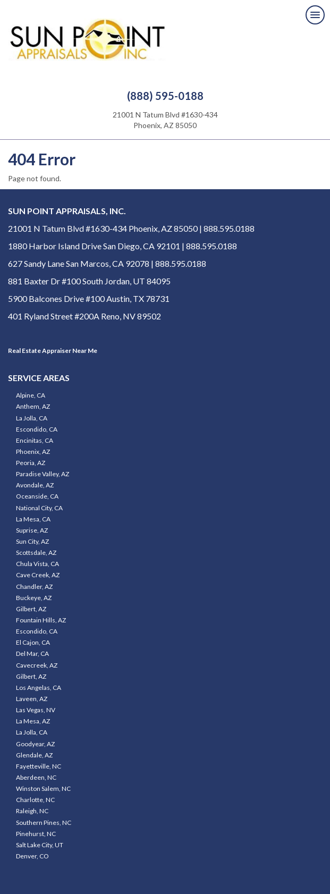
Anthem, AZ (33, 406)
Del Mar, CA (32, 653)
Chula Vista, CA (37, 564)
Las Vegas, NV (35, 710)
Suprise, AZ (32, 530)
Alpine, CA (30, 395)
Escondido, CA (36, 429)
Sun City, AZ (32, 541)
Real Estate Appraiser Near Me (52, 351)
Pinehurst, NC (36, 834)
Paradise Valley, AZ (42, 474)
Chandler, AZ (34, 587)
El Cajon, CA (33, 642)
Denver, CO (32, 856)
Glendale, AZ (34, 755)
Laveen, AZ (31, 699)
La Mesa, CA (33, 519)
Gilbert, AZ (31, 609)
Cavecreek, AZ (36, 665)
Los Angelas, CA (38, 687)
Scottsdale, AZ (36, 552)
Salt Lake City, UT (39, 845)
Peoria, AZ (30, 463)
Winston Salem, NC (43, 788)
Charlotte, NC (35, 800)
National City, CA (39, 508)
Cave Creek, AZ (38, 575)
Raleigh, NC (32, 811)
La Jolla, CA (31, 418)
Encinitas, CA (34, 440)
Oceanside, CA (37, 496)
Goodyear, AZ (35, 744)
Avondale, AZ (35, 485)
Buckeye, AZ (34, 598)
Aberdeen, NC (36, 777)
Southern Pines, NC (43, 822)
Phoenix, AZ (33, 452)
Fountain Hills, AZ (41, 620)
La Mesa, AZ (33, 721)
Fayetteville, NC (38, 766)
